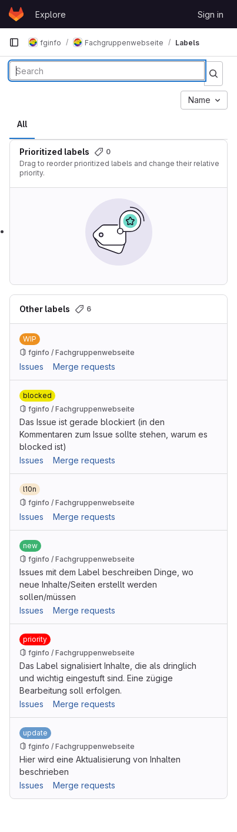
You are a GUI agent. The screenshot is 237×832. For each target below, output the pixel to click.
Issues (31, 367)
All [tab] (22, 124)
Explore (50, 14)
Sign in (210, 14)
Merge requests (84, 367)
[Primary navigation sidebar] (14, 42)
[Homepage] (16, 14)
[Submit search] (213, 73)
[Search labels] (107, 70)
